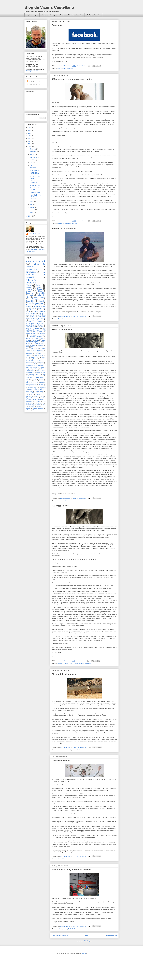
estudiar (30, 389)
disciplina (42, 301)
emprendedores (39, 297)
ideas (30, 394)
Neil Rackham (67, 223)
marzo (32, 207)
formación (35, 299)
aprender (42, 333)
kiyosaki (39, 321)
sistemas (31, 406)
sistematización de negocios (34, 365)
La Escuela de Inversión (84, 663)
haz (40, 393)
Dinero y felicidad (61, 760)
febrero (32, 210)
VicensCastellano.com (38, 249)
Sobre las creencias (62, 329)
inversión (31, 308)
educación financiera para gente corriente (35, 317)
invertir (28, 338)
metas (41, 362)
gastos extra (39, 391)
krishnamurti (67, 501)
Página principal (32, 15)
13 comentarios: (81, 316)
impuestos (39, 394)
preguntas (74, 223)
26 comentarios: (81, 856)
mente (36, 362)
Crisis (40, 291)
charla (41, 313)
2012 (30, 138)
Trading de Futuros (32, 71)
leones (38, 285)
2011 (30, 141)
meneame (29, 362)
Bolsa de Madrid (30, 345)
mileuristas (29, 401)
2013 (30, 136)
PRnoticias (35, 409)
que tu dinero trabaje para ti (35, 341)
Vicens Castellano (34, 234)
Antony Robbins (38, 343)
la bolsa (40, 323)
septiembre (33, 157)
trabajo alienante (38, 408)
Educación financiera (31, 281)
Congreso (40, 345)
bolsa (39, 287)
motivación (31, 269)
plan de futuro (39, 403)
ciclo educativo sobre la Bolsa (35, 315)
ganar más (29, 391)
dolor (35, 355)
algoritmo (28, 381)
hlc (44, 393)
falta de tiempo (39, 389)
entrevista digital (32, 387)
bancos (28, 306)
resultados (41, 364)
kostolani (35, 396)
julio (31, 162)
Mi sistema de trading (75, 15)
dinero (59, 859)
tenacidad (40, 406)
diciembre (33, 149)
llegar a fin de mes (32, 398)
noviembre (33, 151)
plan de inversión (31, 364)
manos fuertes (38, 338)
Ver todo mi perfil (31, 251)
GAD (27, 347)
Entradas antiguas (110, 936)
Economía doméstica (33, 305)
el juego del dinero (36, 320)
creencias (60, 501)
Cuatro (39, 289)
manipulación (41, 308)
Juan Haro (30, 293)
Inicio (86, 936)
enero (32, 212)
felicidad (64, 859)
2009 (30, 146)
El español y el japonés (64, 674)
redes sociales (68, 68)
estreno (60, 929)
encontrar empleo (36, 336)
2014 (30, 133)
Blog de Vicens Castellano (49, 7)
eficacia (28, 386)
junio (31, 165)
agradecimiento (30, 352)
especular (42, 387)
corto (70, 663)
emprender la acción (39, 386)
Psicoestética (29, 377)
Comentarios (32, 84)
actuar (41, 379)
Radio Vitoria (71, 929)
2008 (30, 216)
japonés (69, 750)
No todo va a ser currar (64, 228)
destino (41, 384)
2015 (30, 130)
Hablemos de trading (93, 15)
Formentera (61, 319)
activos (28, 311)
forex (27, 357)
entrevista (31, 272)
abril (31, 204)
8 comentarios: (81, 221)
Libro (41, 310)
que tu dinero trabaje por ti (34, 325)
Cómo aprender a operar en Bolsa (53, 15)
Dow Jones (40, 370)
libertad (35, 359)
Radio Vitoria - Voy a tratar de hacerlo (71, 869)
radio (44, 404)
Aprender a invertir (63, 663)
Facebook (57, 25)
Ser (27, 379)
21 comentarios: (82, 747)
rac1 (31, 295)
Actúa (35, 369)
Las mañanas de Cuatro (35, 329)
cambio (60, 223)
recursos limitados (77, 750)
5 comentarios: (81, 498)
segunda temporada (32, 328)
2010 (30, 144)
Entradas (30, 81)
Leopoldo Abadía (34, 374)
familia (41, 355)
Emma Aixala (29, 372)
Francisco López (40, 372)
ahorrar (28, 291)
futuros (75, 663)
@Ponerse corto (60, 506)
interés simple (35, 357)
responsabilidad (31, 326)
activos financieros (38, 350)
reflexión (29, 289)
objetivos (37, 401)
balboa (35, 381)
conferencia (32, 335)
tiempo (28, 408)
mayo (32, 202)
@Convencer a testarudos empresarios (72, 79)
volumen (28, 410)
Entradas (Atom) (88, 941)
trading (28, 287)
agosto (32, 160)
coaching (42, 293)
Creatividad (30, 301)
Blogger (84, 953)
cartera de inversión (32, 382)
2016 (30, 127)
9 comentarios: (81, 66)
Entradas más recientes (60, 936)
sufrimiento (32, 310)
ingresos (28, 396)
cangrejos (28, 355)
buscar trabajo (62, 750)
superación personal (31, 367)
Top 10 (33, 379)
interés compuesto (36, 303)
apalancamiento (31, 333)
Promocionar (39, 376)
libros (42, 396)
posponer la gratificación (33, 404)
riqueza (41, 326)
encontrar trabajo (39, 306)
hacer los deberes (31, 393)
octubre (32, 154)
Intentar (65, 929)
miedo (28, 340)
